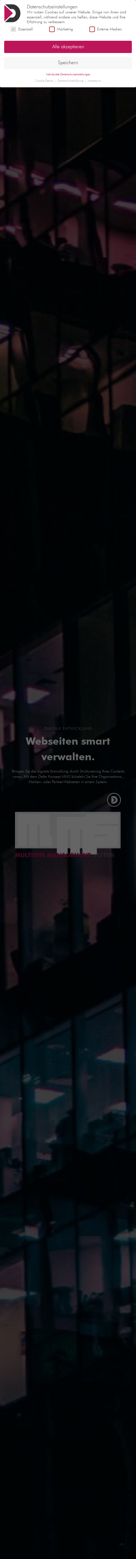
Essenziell (22, 28)
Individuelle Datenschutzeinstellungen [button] (68, 73)
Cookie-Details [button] (44, 80)
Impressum (94, 80)
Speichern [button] (68, 62)
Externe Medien (105, 28)
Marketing (61, 28)
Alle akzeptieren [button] (68, 46)
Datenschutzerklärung (70, 80)
